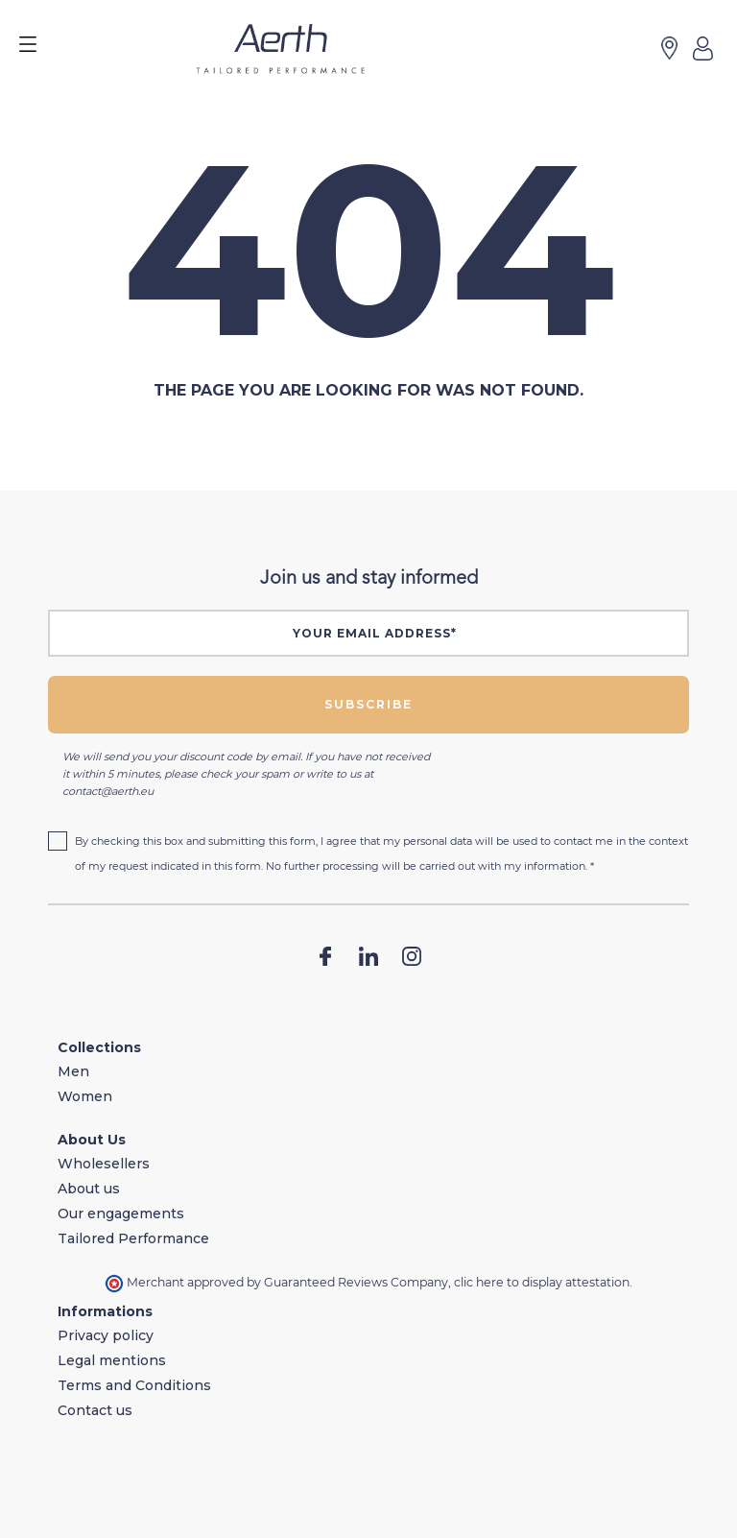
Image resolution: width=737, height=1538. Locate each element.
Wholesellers (104, 1163)
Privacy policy (106, 1335)
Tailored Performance (133, 1238)
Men (73, 1071)
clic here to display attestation (542, 1282)
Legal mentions (112, 1360)
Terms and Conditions (134, 1385)
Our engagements (121, 1213)
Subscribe (368, 704)
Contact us (95, 1410)
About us (89, 1188)
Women (85, 1096)
